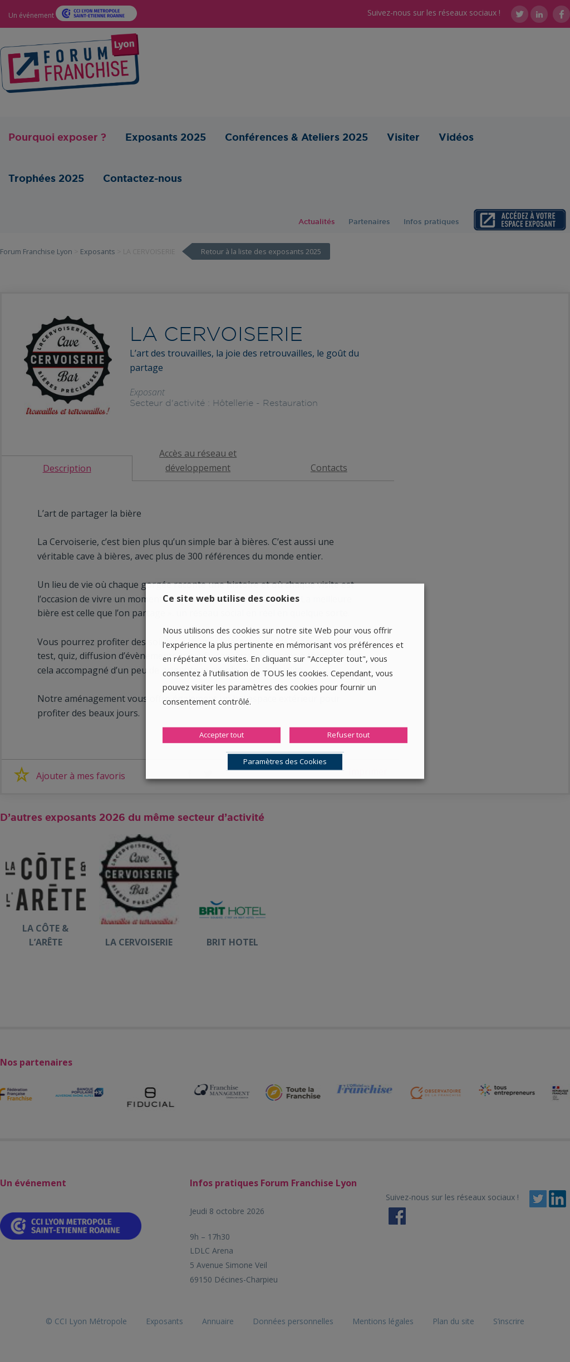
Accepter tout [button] (221, 735)
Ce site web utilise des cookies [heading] (231, 598)
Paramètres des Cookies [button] (285, 761)
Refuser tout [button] (348, 735)
